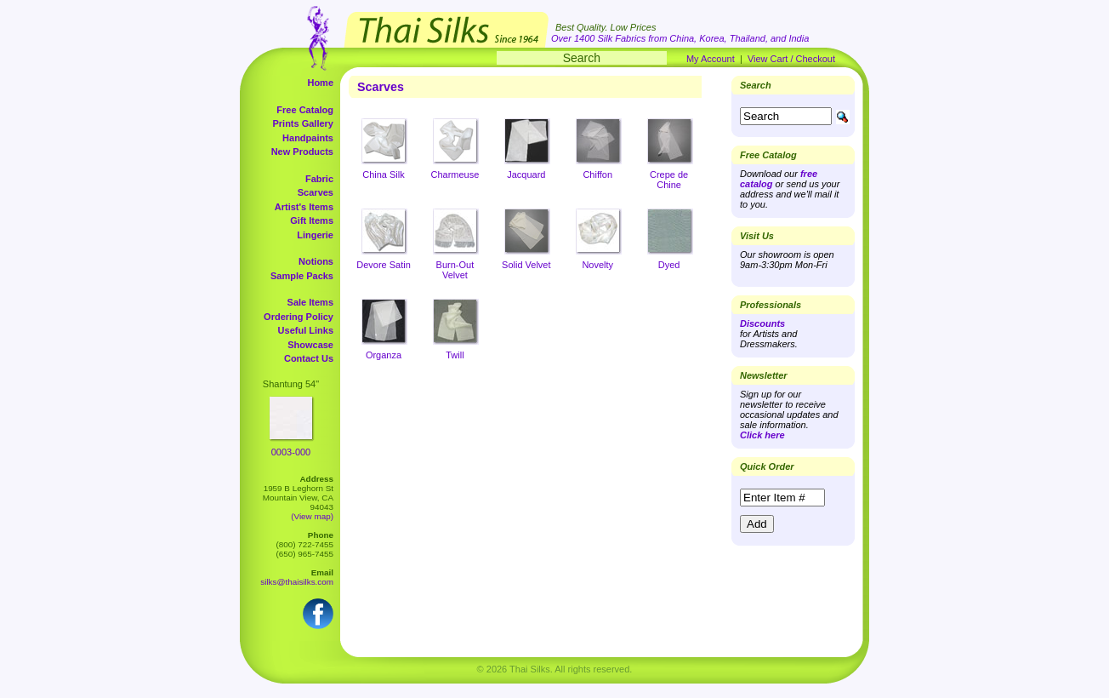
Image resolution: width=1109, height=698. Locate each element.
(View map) (312, 516)
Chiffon (597, 174)
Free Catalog (304, 110)
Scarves (315, 192)
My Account (710, 59)
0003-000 (291, 452)
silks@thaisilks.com (296, 581)
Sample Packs (301, 276)
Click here (762, 435)
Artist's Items (304, 207)
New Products (302, 151)
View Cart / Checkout (791, 59)
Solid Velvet (526, 265)
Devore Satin (383, 265)
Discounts (762, 323)
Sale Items (310, 302)
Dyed (669, 265)
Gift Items (311, 220)
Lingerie (315, 235)
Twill (455, 355)
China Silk (383, 174)
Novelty (597, 265)
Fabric (319, 179)
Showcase (310, 345)
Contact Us (308, 358)
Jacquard (526, 174)
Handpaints (307, 138)
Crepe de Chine (669, 179)
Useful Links (305, 330)
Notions (316, 261)
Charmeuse (454, 174)
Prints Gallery (302, 123)
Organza (383, 355)
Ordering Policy (298, 317)
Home (320, 82)
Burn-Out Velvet (455, 270)
